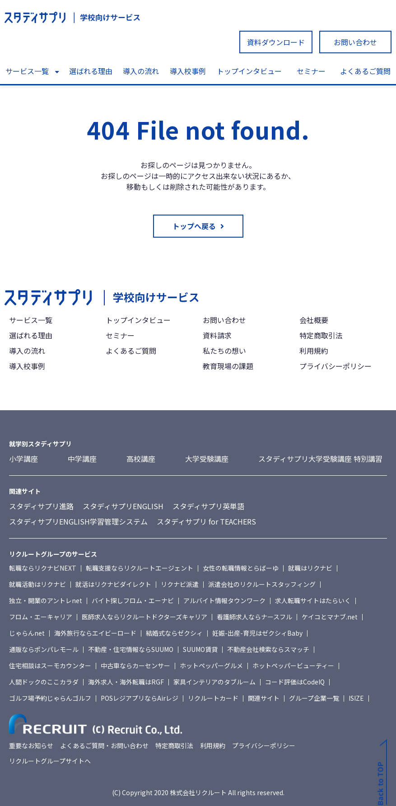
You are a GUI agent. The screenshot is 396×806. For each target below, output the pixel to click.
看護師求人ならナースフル (254, 616)
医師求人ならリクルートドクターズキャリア (144, 616)
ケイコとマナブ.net (330, 616)
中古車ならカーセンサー (135, 665)
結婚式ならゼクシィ (174, 632)
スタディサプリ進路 (41, 506)
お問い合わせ (355, 42)
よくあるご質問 (365, 71)
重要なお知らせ (31, 745)
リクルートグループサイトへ (50, 760)
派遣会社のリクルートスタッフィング (262, 584)
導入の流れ (141, 71)
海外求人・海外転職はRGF (126, 681)
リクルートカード (213, 698)
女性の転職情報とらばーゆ (241, 567)
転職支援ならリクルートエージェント (139, 567)
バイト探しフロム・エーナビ (133, 600)
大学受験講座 (206, 458)
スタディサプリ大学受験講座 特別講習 (320, 458)
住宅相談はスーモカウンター (50, 665)
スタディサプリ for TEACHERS (206, 521)
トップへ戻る (194, 225)
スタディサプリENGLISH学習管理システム (78, 521)
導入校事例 (188, 71)
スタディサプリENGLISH (123, 506)
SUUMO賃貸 (200, 649)
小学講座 (23, 458)
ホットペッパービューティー (293, 665)
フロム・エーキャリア (40, 616)
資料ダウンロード (276, 42)
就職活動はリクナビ (37, 584)
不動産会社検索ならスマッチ (268, 649)
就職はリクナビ (310, 567)
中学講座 (82, 458)
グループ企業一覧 (314, 698)
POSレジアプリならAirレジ (139, 698)
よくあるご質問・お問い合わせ (104, 745)
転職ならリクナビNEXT (42, 567)
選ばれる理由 (90, 71)
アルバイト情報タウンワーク (224, 600)
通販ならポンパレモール (44, 649)
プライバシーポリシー (335, 366)
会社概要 (313, 319)
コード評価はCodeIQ (295, 681)
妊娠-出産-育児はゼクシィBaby (257, 632)
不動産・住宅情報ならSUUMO (130, 649)
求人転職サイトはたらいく (313, 600)
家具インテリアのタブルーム (214, 681)
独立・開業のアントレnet (45, 600)
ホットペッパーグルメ (211, 665)
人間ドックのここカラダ (44, 681)
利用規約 (313, 350)
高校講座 (140, 458)
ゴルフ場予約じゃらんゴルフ (50, 698)
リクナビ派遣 (180, 584)
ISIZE (356, 698)
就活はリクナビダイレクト (113, 584)
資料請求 (217, 335)
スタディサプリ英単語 (208, 506)
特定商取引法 (321, 335)
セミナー (311, 71)
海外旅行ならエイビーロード (95, 632)
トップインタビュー (249, 71)
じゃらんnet (27, 632)
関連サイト (264, 698)
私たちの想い (224, 350)
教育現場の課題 (228, 366)
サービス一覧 (27, 71)
